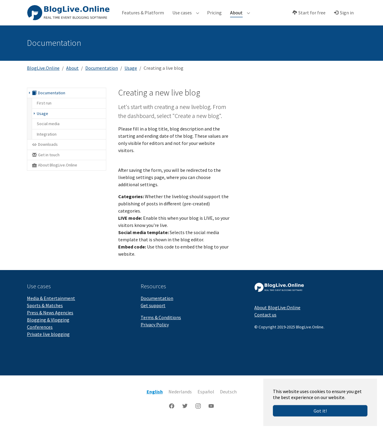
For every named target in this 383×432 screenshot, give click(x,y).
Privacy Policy (155, 332)
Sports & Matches (45, 313)
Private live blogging (48, 342)
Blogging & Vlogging (48, 327)
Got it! (320, 411)
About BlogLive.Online (277, 315)
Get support (153, 313)
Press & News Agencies (50, 320)
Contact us (265, 322)
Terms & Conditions (161, 325)
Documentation (157, 306)
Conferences (40, 334)
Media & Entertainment (51, 306)
